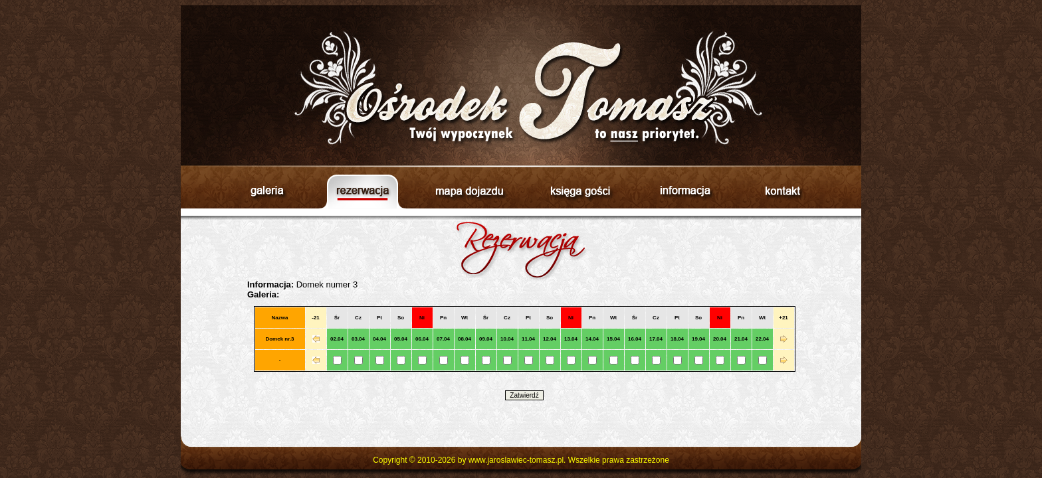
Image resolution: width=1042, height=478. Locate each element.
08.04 (464, 339)
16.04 (634, 339)
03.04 (358, 339)
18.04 (677, 339)
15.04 (613, 339)
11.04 (528, 339)
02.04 (337, 339)
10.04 (507, 339)
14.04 (592, 339)
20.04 (719, 339)
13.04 (570, 339)
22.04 (762, 339)
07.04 (443, 339)
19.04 (698, 339)
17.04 (656, 339)
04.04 (379, 339)
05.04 (400, 339)
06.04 (422, 339)
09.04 (485, 339)
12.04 (549, 339)
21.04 (741, 339)
